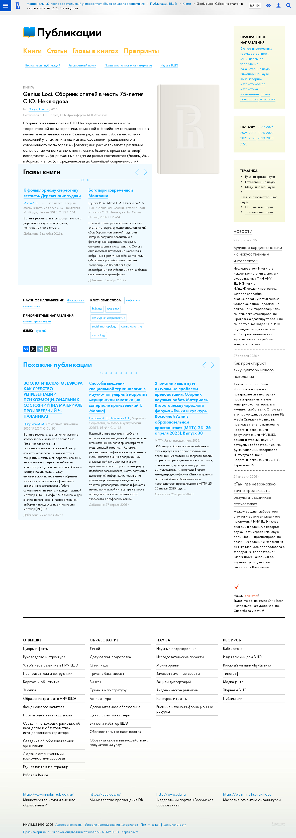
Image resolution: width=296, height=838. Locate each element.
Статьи (57, 50)
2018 (269, 138)
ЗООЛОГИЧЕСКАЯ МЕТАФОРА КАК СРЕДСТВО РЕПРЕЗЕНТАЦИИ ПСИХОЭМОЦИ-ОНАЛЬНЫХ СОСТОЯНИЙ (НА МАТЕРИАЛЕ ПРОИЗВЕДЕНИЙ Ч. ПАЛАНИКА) (53, 399)
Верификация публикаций (42, 65)
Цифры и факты (35, 648)
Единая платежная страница (45, 766)
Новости (243, 231)
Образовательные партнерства (115, 731)
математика (249, 89)
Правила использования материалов (128, 65)
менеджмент (249, 94)
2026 (269, 126)
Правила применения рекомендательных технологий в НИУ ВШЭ (71, 832)
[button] (82, 180)
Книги (32, 50)
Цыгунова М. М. (34, 424)
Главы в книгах (95, 50)
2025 (244, 132)
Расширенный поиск (82, 65)
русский (41, 331)
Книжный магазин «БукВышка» (247, 665)
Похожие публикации (57, 364)
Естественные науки (260, 182)
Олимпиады (99, 665)
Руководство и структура (44, 656)
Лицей (95, 648)
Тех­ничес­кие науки (259, 212)
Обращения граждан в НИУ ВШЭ (49, 698)
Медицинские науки (260, 187)
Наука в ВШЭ (169, 65)
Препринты (141, 50)
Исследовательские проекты (180, 656)
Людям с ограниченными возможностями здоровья (44, 756)
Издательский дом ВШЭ (242, 656)
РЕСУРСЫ (232, 640)
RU (252, 5)
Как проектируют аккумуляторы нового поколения (254, 369)
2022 (269, 132)
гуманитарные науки (255, 68)
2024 (252, 132)
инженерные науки (254, 73)
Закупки (29, 690)
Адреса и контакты (68, 824)
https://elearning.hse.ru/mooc (247, 794)
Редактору (278, 823)
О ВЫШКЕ (32, 640)
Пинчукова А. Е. (120, 418)
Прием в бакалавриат (107, 673)
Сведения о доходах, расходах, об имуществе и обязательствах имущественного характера (51, 728)
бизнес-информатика (256, 48)
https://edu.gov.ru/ (105, 794)
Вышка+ (96, 681)
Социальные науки (259, 207)
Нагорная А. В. (98, 418)
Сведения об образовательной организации (48, 743)
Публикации (69, 32)
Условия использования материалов (111, 824)
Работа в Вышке (35, 775)
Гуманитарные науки (260, 176)
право (265, 94)
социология (249, 99)
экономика (267, 99)
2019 (261, 138)
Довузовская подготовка (110, 656)
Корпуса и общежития (41, 681)
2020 (252, 138)
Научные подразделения (176, 648)
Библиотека (232, 648)
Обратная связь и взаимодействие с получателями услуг (119, 742)
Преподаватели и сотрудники (47, 673)
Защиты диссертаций (173, 681)
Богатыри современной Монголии (110, 192)
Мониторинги (167, 665)
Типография (232, 673)
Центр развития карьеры (110, 715)
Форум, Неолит (39, 109)
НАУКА (163, 640)
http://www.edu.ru (171, 794)
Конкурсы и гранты (171, 698)
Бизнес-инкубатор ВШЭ (109, 723)
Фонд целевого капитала (43, 706)
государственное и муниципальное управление (254, 58)
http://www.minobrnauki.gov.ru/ (48, 794)
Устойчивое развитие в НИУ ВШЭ (50, 665)
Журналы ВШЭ (235, 690)
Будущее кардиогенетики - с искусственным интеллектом (258, 254)
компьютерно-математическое (252, 81)
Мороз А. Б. (31, 203)
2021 (244, 138)
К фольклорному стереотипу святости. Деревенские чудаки (52, 192)
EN (258, 5)
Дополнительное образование (115, 706)
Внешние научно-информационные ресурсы (184, 709)
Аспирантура (100, 698)
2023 (261, 132)
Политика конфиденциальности (163, 824)
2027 (261, 126)
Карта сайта (130, 832)
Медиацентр (233, 681)
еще (243, 143)
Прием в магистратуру (108, 690)
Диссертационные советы (178, 673)
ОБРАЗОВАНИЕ (104, 640)
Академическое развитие (177, 690)
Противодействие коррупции (47, 715)
